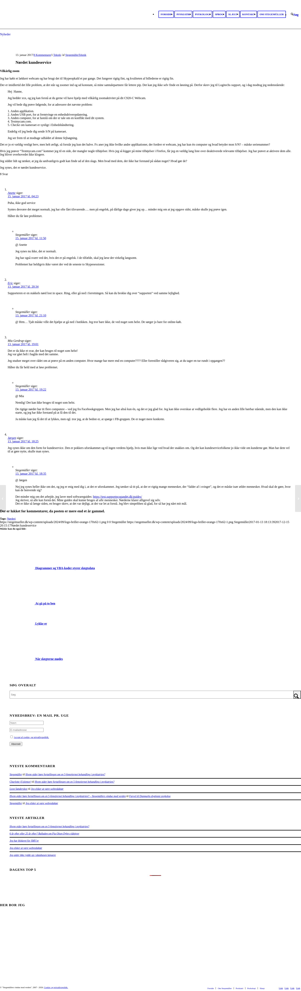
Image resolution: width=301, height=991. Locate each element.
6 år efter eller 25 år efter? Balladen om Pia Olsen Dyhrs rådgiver (44, 833)
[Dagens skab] (3, 498)
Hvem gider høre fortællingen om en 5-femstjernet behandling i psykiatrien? (65, 774)
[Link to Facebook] (281, 988)
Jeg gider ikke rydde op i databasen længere (33, 855)
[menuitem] (166, 14)
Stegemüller (72, 54)
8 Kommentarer (42, 54)
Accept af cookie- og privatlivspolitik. (31, 737)
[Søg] (294, 14)
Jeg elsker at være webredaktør (47, 788)
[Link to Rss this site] (292, 988)
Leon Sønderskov (18, 788)
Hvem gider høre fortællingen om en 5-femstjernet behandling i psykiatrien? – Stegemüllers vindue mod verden (68, 796)
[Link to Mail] (298, 988)
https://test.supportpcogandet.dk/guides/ (117, 496)
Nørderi (11, 518)
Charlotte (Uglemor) (20, 781)
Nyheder (5, 34)
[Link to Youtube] (286, 988)
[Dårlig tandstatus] (298, 498)
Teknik (57, 54)
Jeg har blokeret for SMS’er (24, 840)
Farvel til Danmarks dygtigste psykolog (149, 796)
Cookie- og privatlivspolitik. (56, 987)
